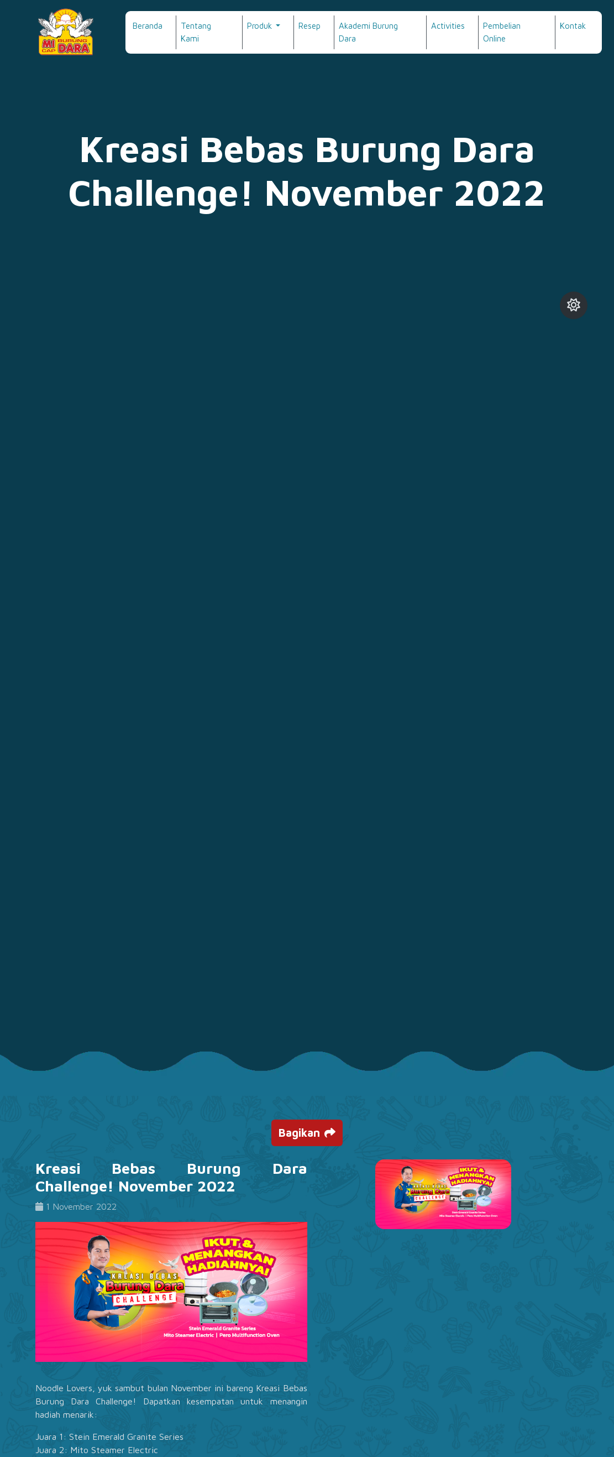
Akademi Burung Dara (368, 32)
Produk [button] (260, 25)
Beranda (147, 25)
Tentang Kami (196, 32)
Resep (309, 25)
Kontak (573, 25)
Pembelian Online (502, 32)
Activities (448, 25)
